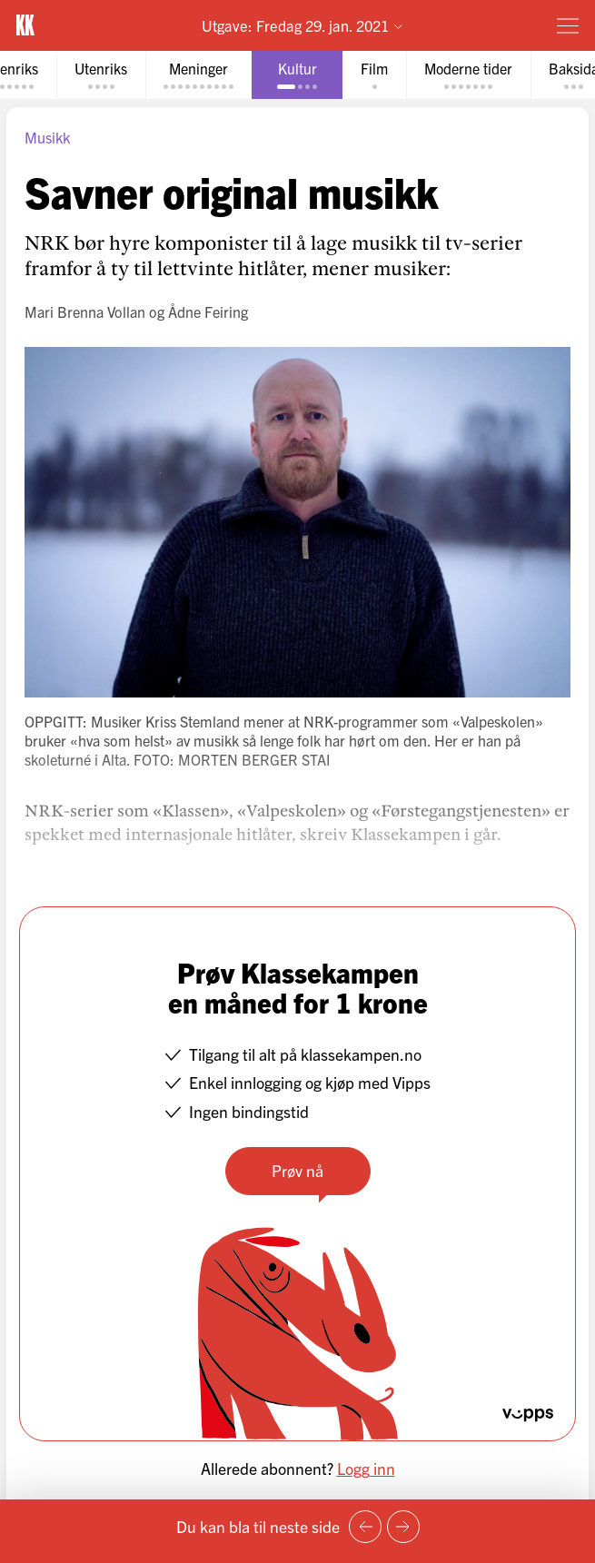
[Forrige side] (365, 1526)
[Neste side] (403, 1526)
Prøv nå (297, 1170)
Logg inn (366, 1468)
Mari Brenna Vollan (85, 311)
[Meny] (568, 25)
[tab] (100, 75)
